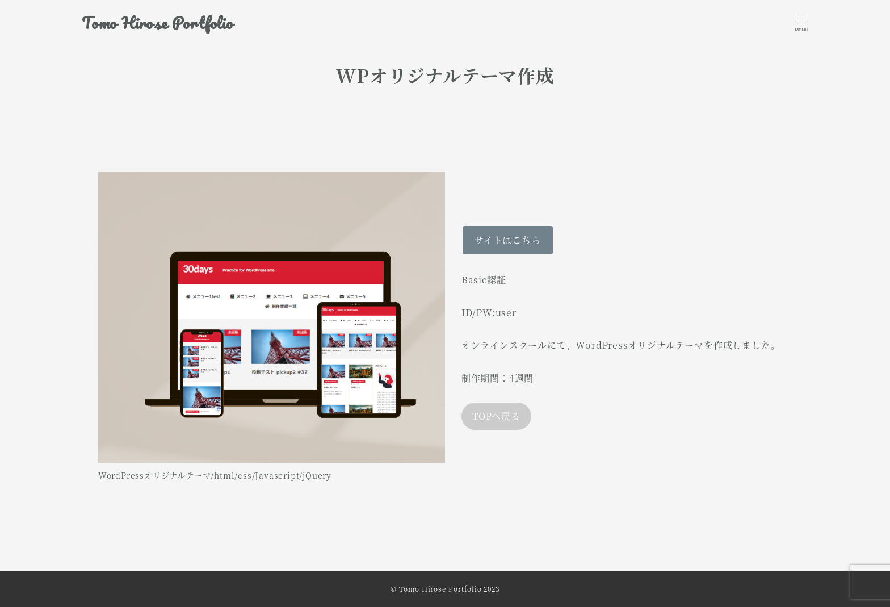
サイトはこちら (508, 239)
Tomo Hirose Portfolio (157, 23)
